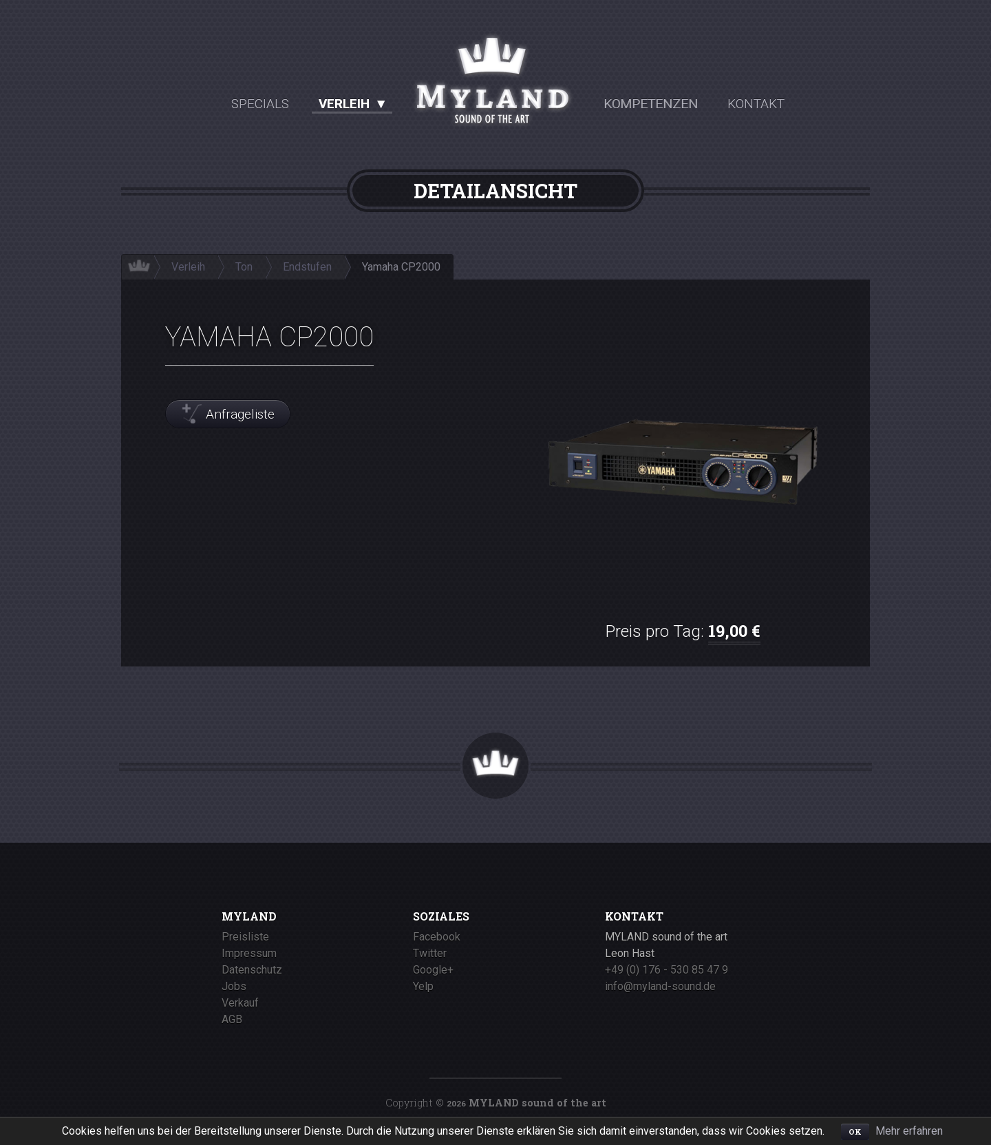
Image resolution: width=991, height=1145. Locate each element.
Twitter (430, 953)
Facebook (436, 936)
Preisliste (245, 936)
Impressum (249, 953)
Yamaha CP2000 (401, 267)
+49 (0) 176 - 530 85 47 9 (666, 969)
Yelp (423, 986)
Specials (260, 104)
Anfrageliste (240, 414)
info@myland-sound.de (660, 986)
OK (855, 1131)
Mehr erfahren (909, 1130)
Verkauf (240, 1002)
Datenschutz (252, 969)
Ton (244, 267)
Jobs (234, 986)
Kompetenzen (651, 104)
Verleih (344, 104)
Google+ (433, 969)
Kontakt (756, 104)
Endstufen (307, 267)
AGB (232, 1019)
